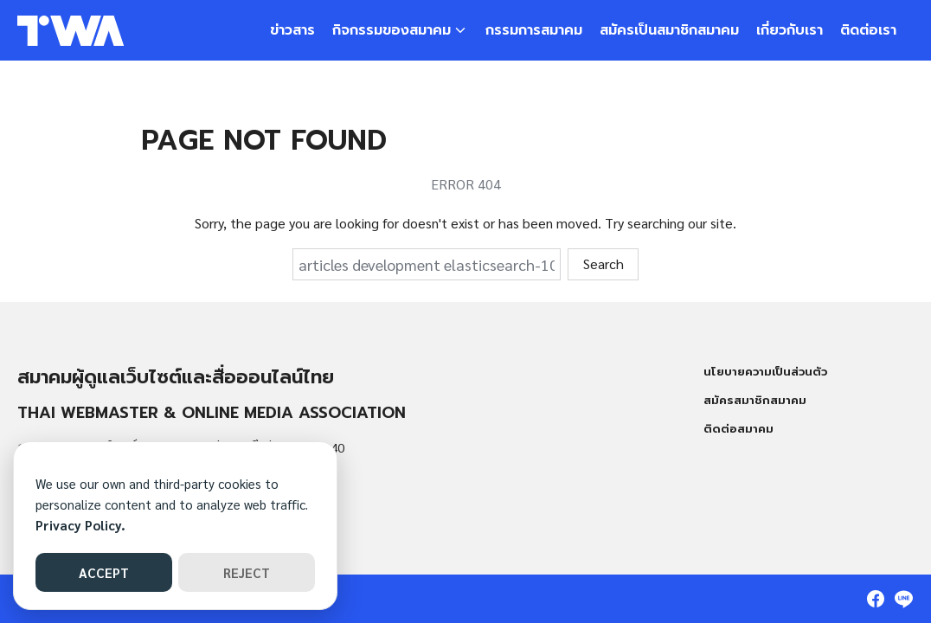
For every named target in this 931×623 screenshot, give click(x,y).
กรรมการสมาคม (533, 30)
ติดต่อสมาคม (738, 429)
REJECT (246, 572)
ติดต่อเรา (868, 30)
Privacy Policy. (80, 525)
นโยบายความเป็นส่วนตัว (765, 371)
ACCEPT (104, 572)
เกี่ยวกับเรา (789, 30)
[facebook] (875, 598)
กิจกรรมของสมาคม (391, 30)
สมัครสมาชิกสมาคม (754, 400)
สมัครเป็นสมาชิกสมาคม (669, 30)
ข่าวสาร (292, 30)
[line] (903, 598)
